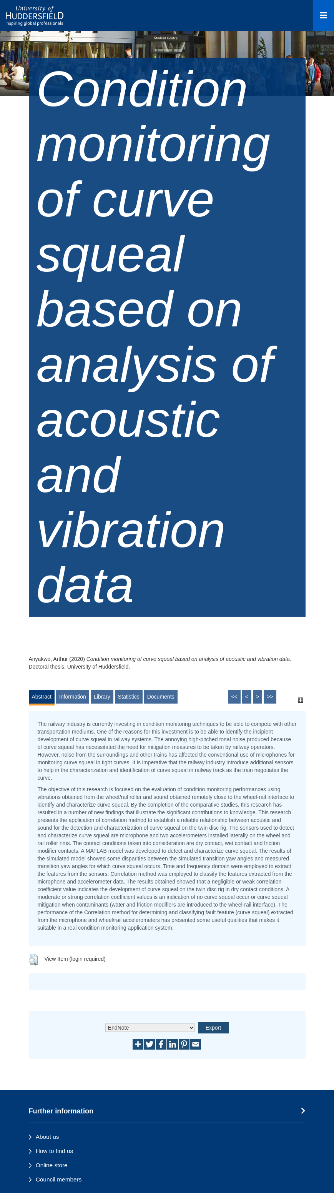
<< (234, 697)
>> (270, 697)
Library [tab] (102, 697)
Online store (52, 1165)
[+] (301, 700)
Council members (59, 1179)
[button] (33, 959)
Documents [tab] (160, 697)
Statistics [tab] (129, 697)
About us (47, 1136)
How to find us (54, 1151)
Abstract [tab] (42, 697)
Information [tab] (72, 697)
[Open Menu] (323, 15)
